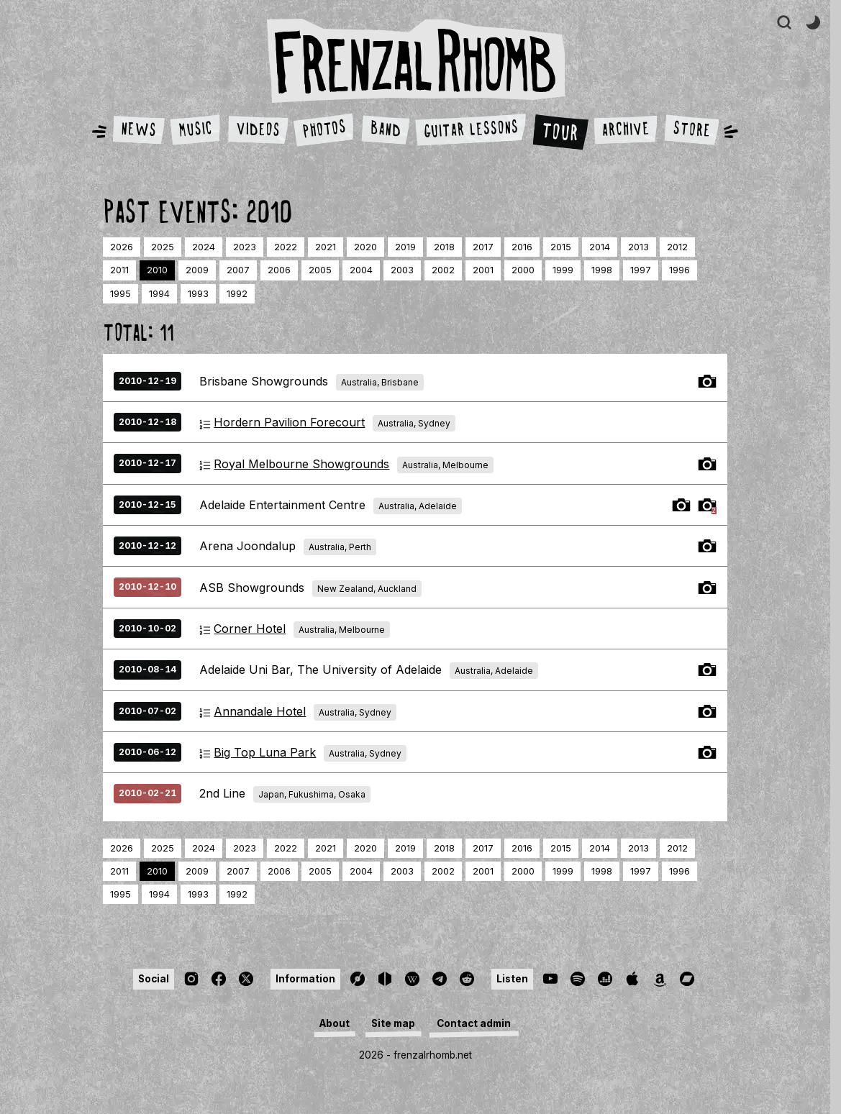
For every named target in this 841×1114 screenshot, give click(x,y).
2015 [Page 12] (560, 247)
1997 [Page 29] (640, 270)
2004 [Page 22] (361, 270)
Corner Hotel (250, 628)
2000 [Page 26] (523, 270)
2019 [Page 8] (405, 247)
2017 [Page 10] (483, 247)
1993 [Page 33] (198, 293)
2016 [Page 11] (522, 247)
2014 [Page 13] (599, 247)
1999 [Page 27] (563, 270)
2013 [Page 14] (638, 247)
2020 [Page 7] (365, 247)
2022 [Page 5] (285, 247)
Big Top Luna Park (265, 752)
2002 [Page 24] (443, 270)
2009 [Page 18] (197, 270)
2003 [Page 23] (402, 270)
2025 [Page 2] (162, 247)
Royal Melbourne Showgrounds (301, 464)
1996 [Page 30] (679, 270)
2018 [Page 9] (444, 247)
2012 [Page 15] (677, 247)
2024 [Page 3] (203, 247)
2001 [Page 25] (483, 270)
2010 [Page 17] (157, 270)
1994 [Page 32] (159, 293)
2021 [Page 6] (325, 247)
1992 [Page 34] (237, 293)
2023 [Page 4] (244, 247)
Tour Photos (707, 381)
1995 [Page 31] (120, 293)
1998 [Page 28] (601, 270)
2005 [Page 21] (320, 270)
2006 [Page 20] (279, 270)
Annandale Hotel (260, 711)
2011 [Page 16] (119, 270)
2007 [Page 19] (238, 270)
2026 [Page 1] (121, 247)
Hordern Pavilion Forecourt (289, 422)
